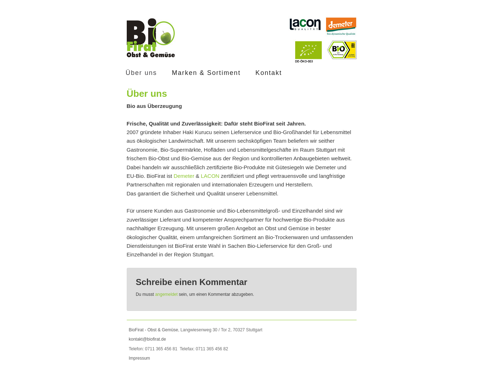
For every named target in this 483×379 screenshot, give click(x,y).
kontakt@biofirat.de (147, 339)
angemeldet (166, 294)
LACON (210, 176)
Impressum (139, 358)
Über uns (141, 72)
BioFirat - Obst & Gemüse (153, 329)
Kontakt (268, 72)
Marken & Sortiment (206, 72)
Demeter (183, 176)
